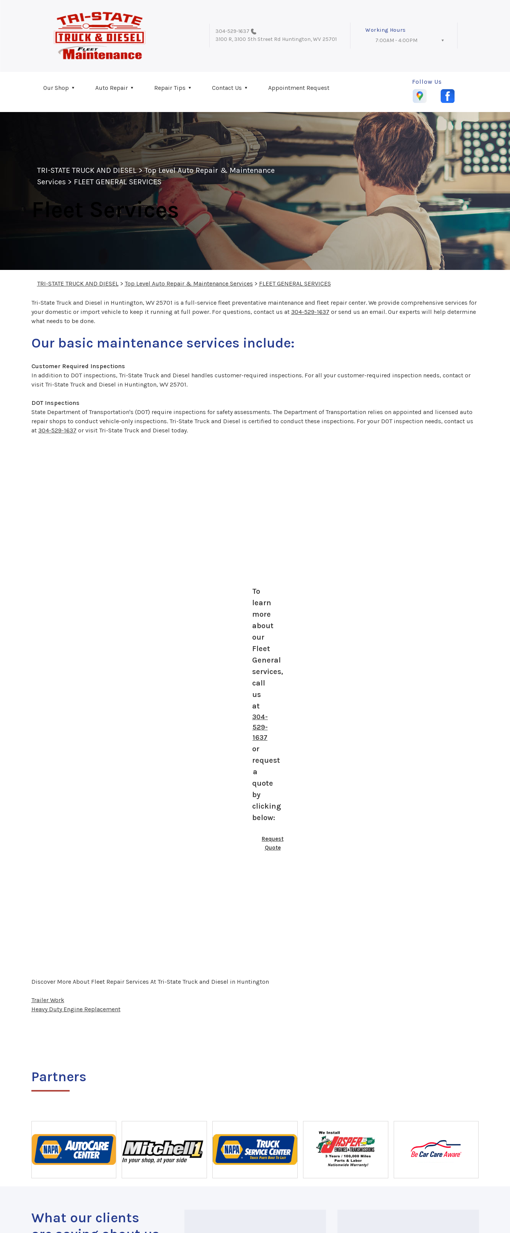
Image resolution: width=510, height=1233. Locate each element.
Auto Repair (111, 87)
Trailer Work (47, 1000)
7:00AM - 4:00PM (396, 40)
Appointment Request (298, 87)
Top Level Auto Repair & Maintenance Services (189, 283)
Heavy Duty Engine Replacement (76, 1009)
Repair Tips (170, 87)
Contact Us (227, 87)
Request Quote (273, 843)
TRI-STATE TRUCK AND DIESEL (87, 170)
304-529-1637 (232, 31)
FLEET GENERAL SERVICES (117, 181)
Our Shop (56, 87)
